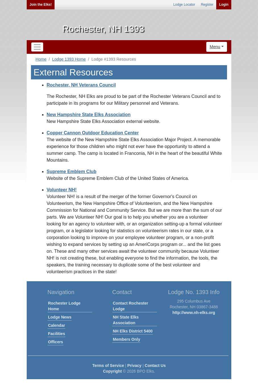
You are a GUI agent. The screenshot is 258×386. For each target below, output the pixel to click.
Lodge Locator (184, 5)
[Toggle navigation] (37, 47)
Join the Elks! (41, 5)
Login (223, 5)
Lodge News (59, 317)
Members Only (126, 339)
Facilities (56, 333)
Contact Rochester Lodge (130, 306)
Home (41, 59)
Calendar (56, 325)
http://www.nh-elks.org (193, 312)
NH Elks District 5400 (133, 331)
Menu (215, 46)
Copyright (112, 371)
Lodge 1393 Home (69, 59)
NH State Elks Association (126, 320)
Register (207, 5)
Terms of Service (108, 365)
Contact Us (155, 365)
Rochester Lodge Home (64, 306)
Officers (55, 342)
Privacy (134, 365)
